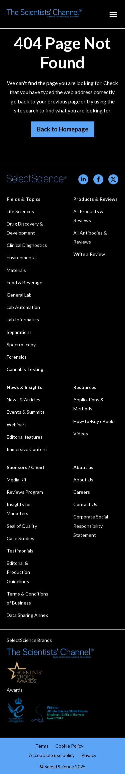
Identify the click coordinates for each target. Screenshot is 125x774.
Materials (16, 270)
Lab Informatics (23, 319)
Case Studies (20, 538)
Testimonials (20, 550)
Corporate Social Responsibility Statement (90, 525)
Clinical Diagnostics (27, 245)
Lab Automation (23, 307)
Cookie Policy (69, 746)
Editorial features (25, 437)
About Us (83, 479)
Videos (80, 433)
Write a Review (89, 254)
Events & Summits (26, 412)
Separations (19, 332)
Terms (42, 746)
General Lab (19, 295)
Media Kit (17, 479)
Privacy (88, 755)
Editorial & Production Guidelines (18, 572)
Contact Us (85, 504)
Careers (81, 492)
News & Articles (23, 399)
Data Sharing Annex (27, 615)
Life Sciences (20, 211)
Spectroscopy (21, 344)
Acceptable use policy (52, 755)
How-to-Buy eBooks (94, 421)
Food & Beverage (24, 282)
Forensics (17, 357)
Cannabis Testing (25, 369)
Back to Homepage (62, 129)
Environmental (22, 257)
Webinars (17, 424)
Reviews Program (25, 492)
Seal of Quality (22, 526)
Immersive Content (27, 449)
